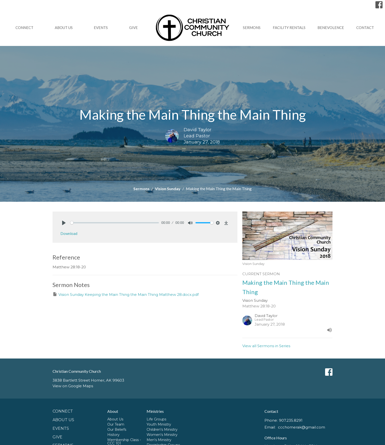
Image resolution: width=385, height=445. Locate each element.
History (113, 434)
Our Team (115, 424)
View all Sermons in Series (266, 346)
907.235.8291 (290, 420)
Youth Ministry (159, 424)
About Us (64, 27)
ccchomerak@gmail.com (301, 427)
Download (68, 233)
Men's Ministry (159, 440)
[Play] (64, 223)
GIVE (133, 27)
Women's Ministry (162, 434)
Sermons (252, 27)
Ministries (155, 411)
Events (101, 27)
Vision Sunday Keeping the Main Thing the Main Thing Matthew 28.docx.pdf (126, 294)
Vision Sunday (167, 188)
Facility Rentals (289, 27)
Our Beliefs (116, 429)
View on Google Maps (73, 386)
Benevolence (330, 27)
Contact (365, 27)
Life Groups (156, 419)
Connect (24, 27)
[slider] (114, 222)
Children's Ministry (162, 429)
